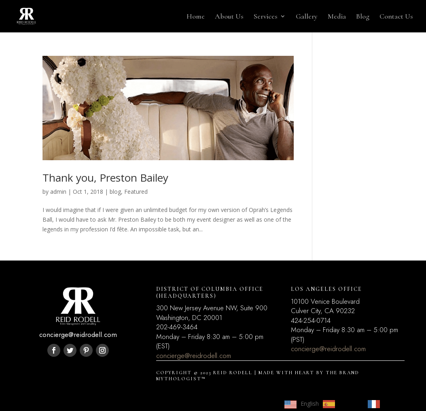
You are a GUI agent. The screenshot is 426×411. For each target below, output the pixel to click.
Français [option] (395, 403)
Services (266, 17)
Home (196, 17)
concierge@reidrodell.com (193, 355)
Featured (136, 191)
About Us (229, 17)
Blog (362, 17)
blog (115, 191)
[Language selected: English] (347, 403)
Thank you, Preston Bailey (105, 177)
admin (58, 191)
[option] (341, 404)
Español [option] (349, 403)
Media (337, 17)
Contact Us (396, 17)
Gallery (307, 17)
